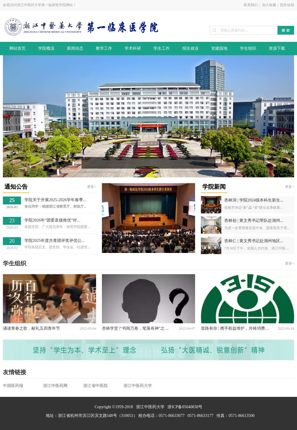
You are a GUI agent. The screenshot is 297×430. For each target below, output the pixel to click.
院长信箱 (287, 5)
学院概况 (46, 48)
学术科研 (133, 48)
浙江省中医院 (95, 385)
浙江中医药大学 (137, 385)
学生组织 (248, 48)
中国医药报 (13, 385)
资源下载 (277, 48)
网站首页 (17, 48)
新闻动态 (75, 48)
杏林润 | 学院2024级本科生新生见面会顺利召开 (134, 249)
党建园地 (219, 48)
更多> (91, 187)
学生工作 (161, 48)
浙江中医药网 (55, 385)
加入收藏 (269, 5)
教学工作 (104, 48)
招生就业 (190, 48)
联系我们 (251, 5)
